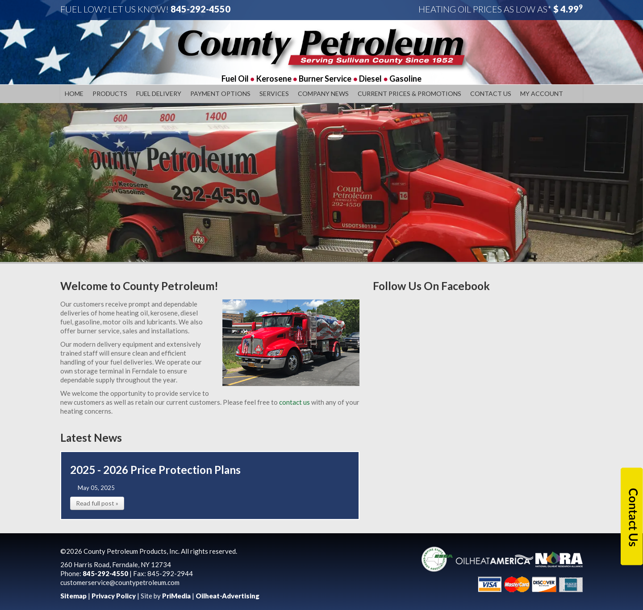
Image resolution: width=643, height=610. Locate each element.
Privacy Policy (114, 596)
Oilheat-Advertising (227, 596)
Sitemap (73, 596)
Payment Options (220, 93)
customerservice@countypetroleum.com (120, 582)
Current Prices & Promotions (409, 93)
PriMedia (176, 596)
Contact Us (490, 93)
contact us (294, 402)
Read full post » (97, 503)
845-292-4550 (200, 9)
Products (109, 93)
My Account (541, 93)
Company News (323, 93)
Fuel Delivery (158, 93)
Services (274, 93)
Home (74, 93)
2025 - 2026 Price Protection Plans (155, 469)
